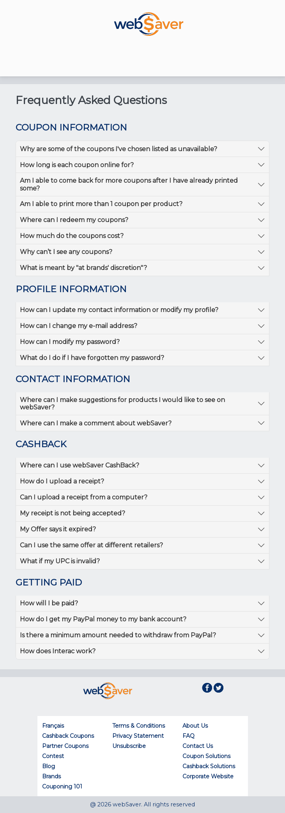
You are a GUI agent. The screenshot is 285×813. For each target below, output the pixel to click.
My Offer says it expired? (58, 529)
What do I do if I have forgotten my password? (92, 358)
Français (53, 725)
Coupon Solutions (206, 756)
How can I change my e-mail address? (78, 326)
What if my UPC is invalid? (60, 561)
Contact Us (197, 746)
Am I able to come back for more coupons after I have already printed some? (129, 184)
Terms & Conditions (138, 725)
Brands (51, 776)
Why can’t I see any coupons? (66, 252)
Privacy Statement (138, 735)
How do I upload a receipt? (62, 481)
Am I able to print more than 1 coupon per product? (101, 204)
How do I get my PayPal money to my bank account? (103, 619)
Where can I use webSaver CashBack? (79, 465)
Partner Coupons (65, 746)
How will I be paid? (49, 603)
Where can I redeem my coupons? (74, 220)
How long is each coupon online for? (77, 165)
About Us (195, 725)
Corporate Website (208, 776)
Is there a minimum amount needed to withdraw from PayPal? (118, 635)
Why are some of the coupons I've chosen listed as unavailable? (118, 149)
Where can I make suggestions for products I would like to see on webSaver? (122, 403)
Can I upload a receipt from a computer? (83, 497)
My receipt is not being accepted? (72, 513)
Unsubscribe (129, 746)
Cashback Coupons (68, 735)
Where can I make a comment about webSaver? (96, 423)
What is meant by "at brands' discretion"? (83, 268)
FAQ (188, 735)
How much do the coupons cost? (72, 236)
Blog (48, 766)
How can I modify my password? (70, 342)
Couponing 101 (62, 786)
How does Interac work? (58, 651)
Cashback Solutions (208, 766)
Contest (53, 756)
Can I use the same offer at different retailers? (91, 545)
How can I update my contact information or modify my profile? (119, 310)
